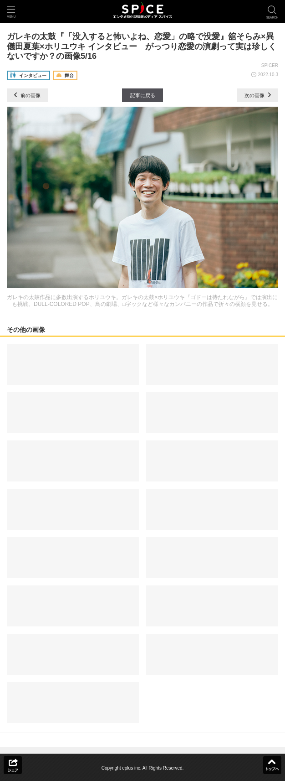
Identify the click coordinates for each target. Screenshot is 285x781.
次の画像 (257, 95)
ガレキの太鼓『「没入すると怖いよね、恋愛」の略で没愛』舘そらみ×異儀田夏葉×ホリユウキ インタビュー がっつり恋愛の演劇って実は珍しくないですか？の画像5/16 (141, 46)
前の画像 (27, 95)
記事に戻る (142, 95)
